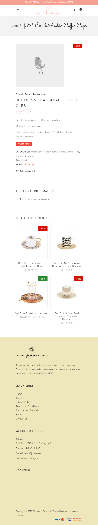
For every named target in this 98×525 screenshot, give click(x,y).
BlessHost (19, 516)
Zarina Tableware (24, 156)
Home (19, 394)
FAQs (19, 414)
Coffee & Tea (73, 152)
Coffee (62, 152)
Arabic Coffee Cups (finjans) (44, 152)
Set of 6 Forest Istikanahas (31, 313)
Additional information (35, 191)
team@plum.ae (32, 453)
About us (20, 398)
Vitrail (24, 160)
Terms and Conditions (27, 406)
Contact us (21, 419)
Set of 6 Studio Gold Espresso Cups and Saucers (67, 316)
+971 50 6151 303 (33, 448)
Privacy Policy (23, 402)
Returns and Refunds (27, 410)
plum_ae (33, 458)
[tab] (35, 191)
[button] (25, 171)
